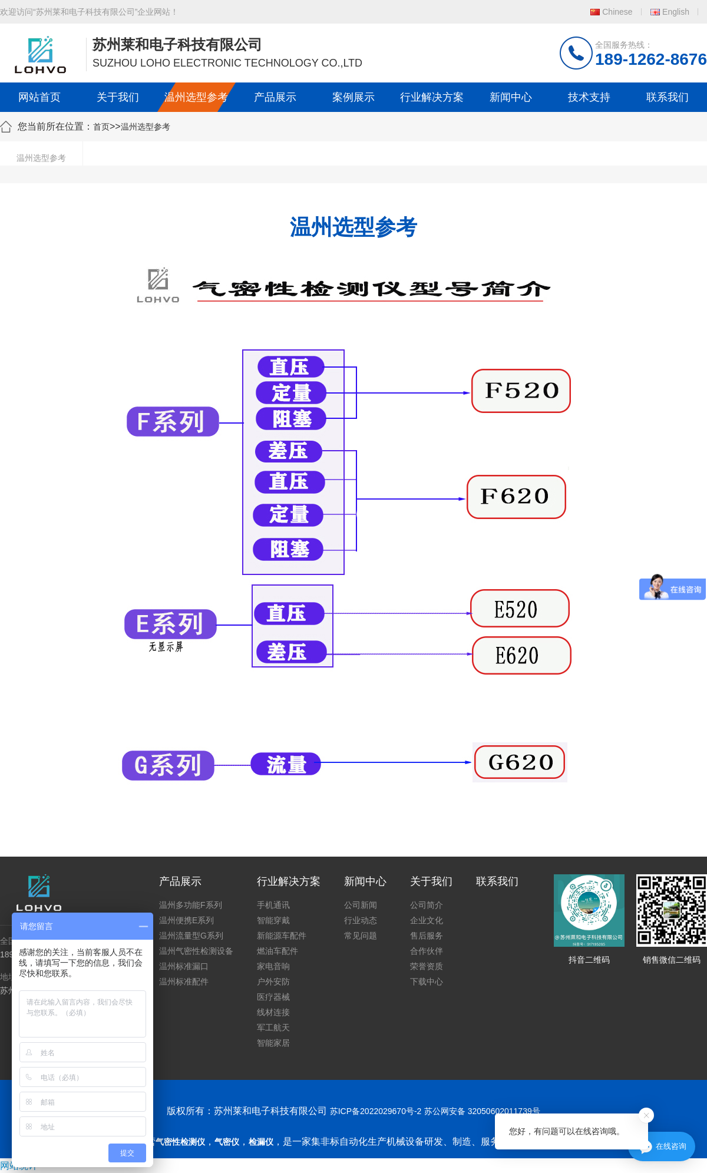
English (675, 11)
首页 (101, 126)
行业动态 (360, 920)
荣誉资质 (426, 966)
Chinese (617, 11)
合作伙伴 (426, 951)
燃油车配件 (277, 951)
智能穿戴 (273, 920)
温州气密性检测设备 (196, 951)
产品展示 (275, 97)
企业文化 (426, 920)
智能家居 (273, 1043)
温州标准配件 (184, 981)
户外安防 (273, 981)
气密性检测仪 (180, 1141)
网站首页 (39, 97)
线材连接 (273, 1012)
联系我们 (667, 97)
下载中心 (426, 981)
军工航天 (273, 1027)
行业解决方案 (432, 97)
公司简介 (426, 905)
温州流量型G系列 (191, 935)
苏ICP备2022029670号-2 (376, 1111)
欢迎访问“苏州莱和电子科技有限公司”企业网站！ (89, 11)
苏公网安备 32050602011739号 (482, 1111)
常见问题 (360, 935)
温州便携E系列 (186, 920)
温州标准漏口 (184, 966)
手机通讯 (273, 905)
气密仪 (226, 1141)
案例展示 (353, 97)
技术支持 (589, 97)
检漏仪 (261, 1141)
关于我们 (118, 97)
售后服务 (426, 935)
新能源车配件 (281, 935)
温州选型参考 (196, 97)
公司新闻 (360, 905)
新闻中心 (511, 97)
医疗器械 (273, 997)
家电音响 (273, 966)
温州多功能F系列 (190, 905)
